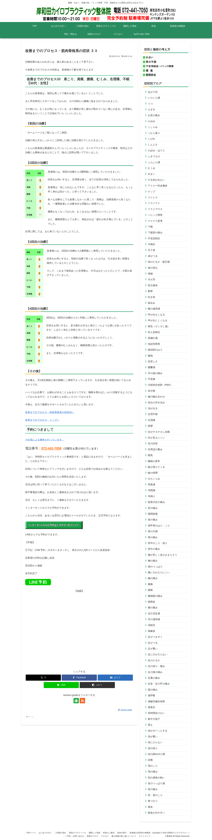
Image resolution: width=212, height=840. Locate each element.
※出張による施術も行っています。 (44, 439)
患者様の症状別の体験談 (140, 833)
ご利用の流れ (60, 833)
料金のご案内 (108, 833)
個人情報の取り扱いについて (123, 836)
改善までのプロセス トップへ (42, 420)
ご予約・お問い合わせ (74, 836)
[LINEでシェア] (61, 685)
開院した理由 (94, 833)
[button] (97, 685)
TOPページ (31, 833)
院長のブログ (92, 836)
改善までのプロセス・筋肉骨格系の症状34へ (49, 412)
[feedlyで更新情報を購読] (76, 700)
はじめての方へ (45, 833)
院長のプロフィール (77, 833)
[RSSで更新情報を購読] (82, 700)
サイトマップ (144, 836)
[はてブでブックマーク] (115, 678)
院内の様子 (122, 833)
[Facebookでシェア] (79, 678)
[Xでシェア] (43, 678)
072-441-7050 (51, 448)
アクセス (105, 836)
